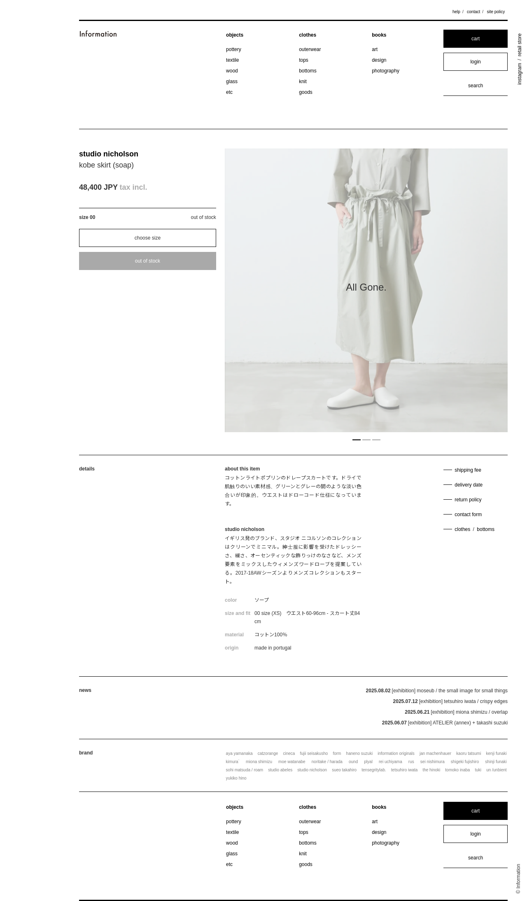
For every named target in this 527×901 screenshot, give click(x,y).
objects (234, 35)
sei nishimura (432, 761)
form (337, 753)
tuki (478, 770)
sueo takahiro (344, 770)
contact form (468, 514)
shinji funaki (495, 761)
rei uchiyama (390, 761)
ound (353, 761)
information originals (396, 753)
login (475, 62)
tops (303, 60)
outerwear (310, 49)
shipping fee (468, 470)
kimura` (233, 761)
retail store (519, 44)
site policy (496, 11)
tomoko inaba (457, 770)
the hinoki (431, 770)
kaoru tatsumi (468, 753)
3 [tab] (376, 439)
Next (465, 291)
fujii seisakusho (314, 753)
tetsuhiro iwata (404, 770)
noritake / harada (327, 761)
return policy (468, 500)
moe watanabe (291, 761)
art (375, 49)
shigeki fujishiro (465, 761)
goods (305, 92)
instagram (519, 74)
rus (411, 761)
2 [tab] (366, 439)
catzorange (268, 753)
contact (473, 11)
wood (232, 71)
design (379, 60)
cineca (289, 753)
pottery (233, 49)
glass (232, 81)
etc (229, 92)
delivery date (469, 485)
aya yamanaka (239, 753)
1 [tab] (356, 439)
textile (232, 60)
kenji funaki (496, 753)
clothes (307, 35)
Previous (267, 291)
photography (385, 71)
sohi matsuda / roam (245, 770)
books (379, 35)
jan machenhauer (435, 753)
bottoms (308, 71)
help (456, 11)
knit (303, 81)
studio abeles (280, 770)
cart (475, 39)
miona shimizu (259, 761)
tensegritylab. (373, 770)
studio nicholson (108, 154)
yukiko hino (236, 778)
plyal (368, 761)
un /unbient (496, 770)
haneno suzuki (359, 753)
